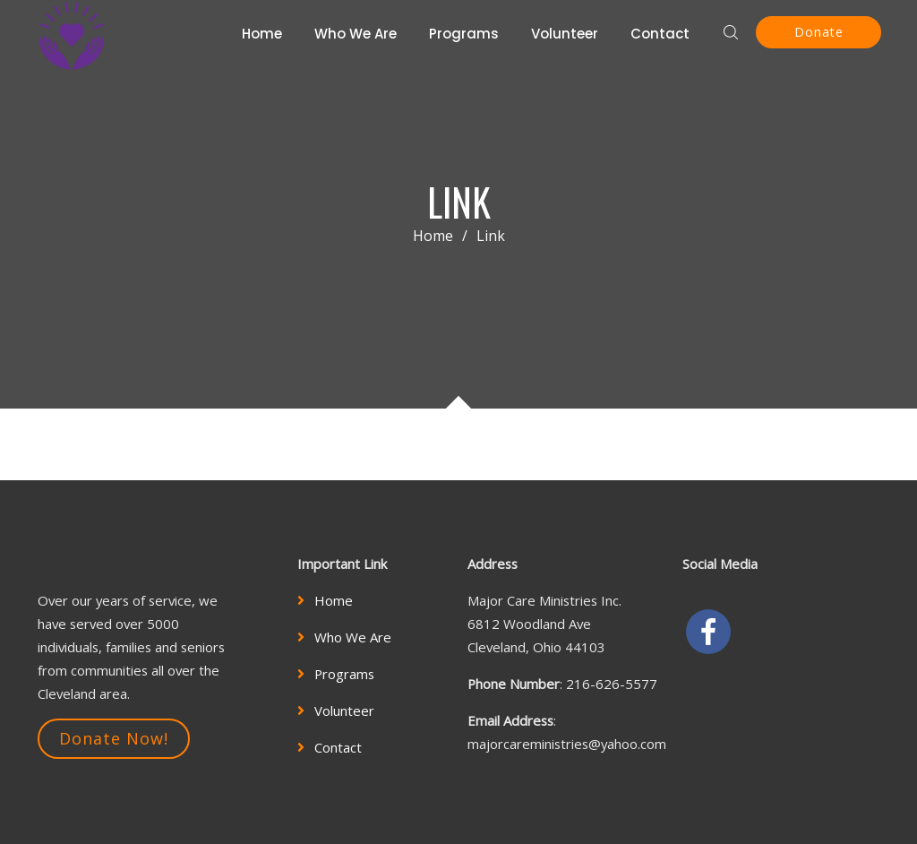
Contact (660, 33)
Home (262, 33)
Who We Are (355, 33)
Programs (464, 33)
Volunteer (564, 33)
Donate (819, 31)
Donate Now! (113, 738)
